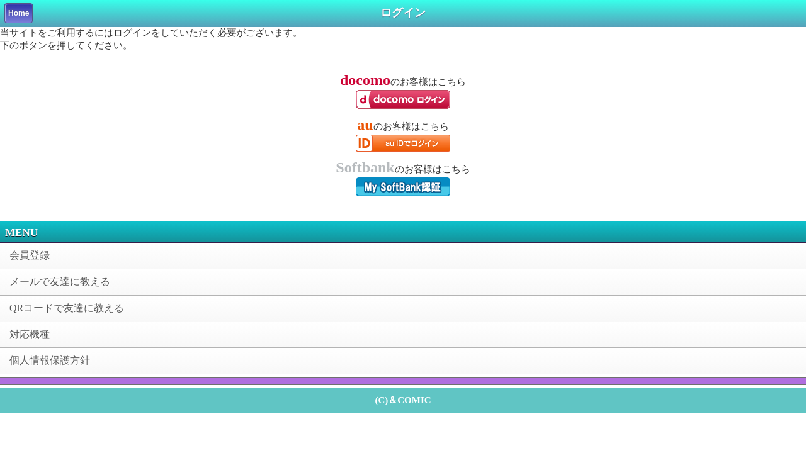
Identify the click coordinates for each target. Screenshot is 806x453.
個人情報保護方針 (49, 360)
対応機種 (29, 334)
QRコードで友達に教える (66, 308)
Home (18, 13)
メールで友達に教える (59, 281)
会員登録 (29, 255)
